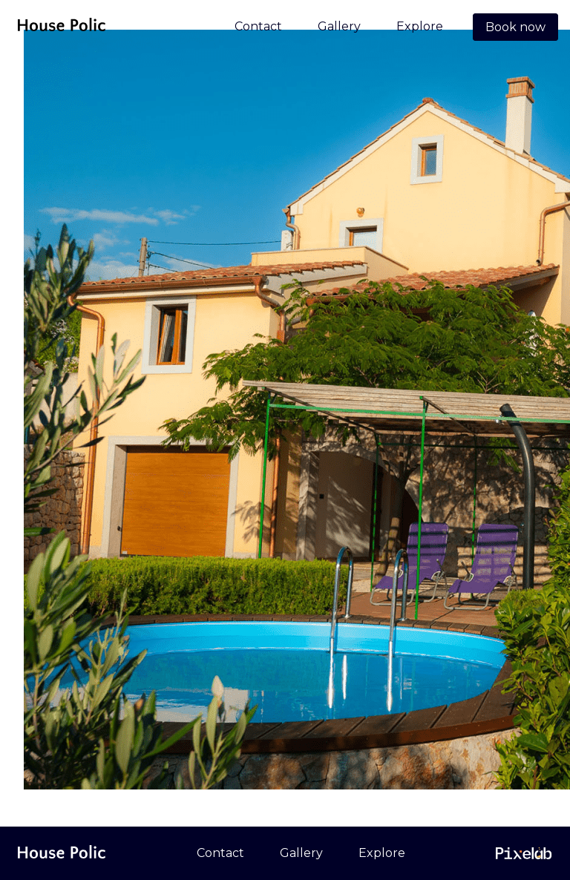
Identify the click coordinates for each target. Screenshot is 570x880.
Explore (419, 26)
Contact (258, 26)
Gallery (339, 26)
